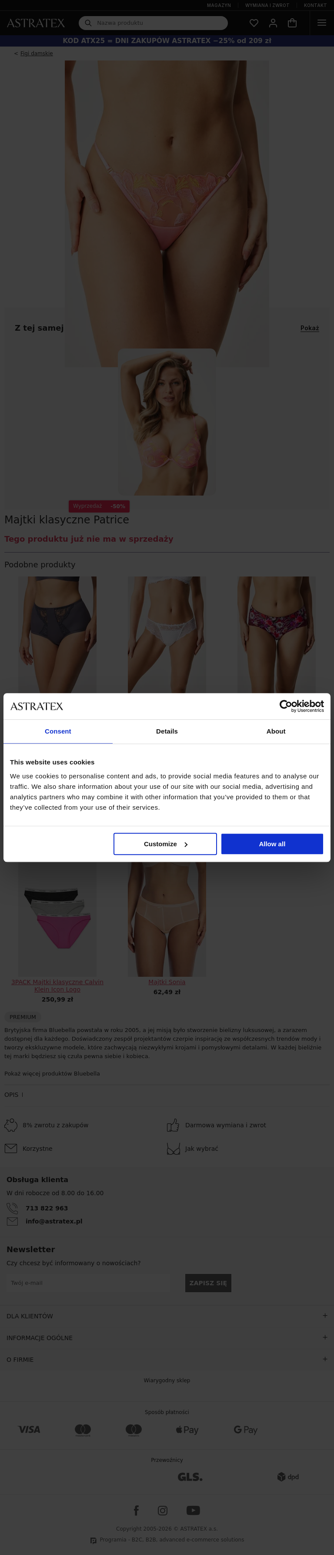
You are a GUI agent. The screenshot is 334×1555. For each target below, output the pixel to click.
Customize (165, 844)
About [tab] (276, 731)
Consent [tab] (58, 731)
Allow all (272, 844)
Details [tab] (167, 731)
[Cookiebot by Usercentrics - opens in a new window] (286, 706)
